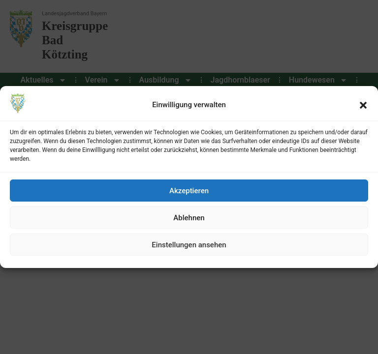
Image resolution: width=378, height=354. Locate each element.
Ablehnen (188, 217)
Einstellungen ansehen (189, 244)
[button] (363, 105)
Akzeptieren (189, 190)
